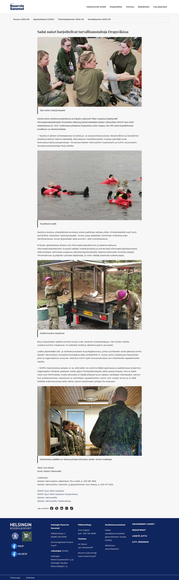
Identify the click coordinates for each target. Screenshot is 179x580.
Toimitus (130, 7)
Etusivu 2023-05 (21, 19)
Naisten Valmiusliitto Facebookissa (54, 501)
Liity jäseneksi (160, 7)
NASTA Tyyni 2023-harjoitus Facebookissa (57, 494)
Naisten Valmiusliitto (47, 497)
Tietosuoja (15, 578)
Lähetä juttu (139, 536)
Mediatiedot (143, 7)
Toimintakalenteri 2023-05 (71, 19)
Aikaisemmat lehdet (96, 7)
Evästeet (30, 578)
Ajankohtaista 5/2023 (43, 19)
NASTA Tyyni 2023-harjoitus (50, 491)
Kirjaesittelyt (116, 7)
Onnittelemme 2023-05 (99, 19)
